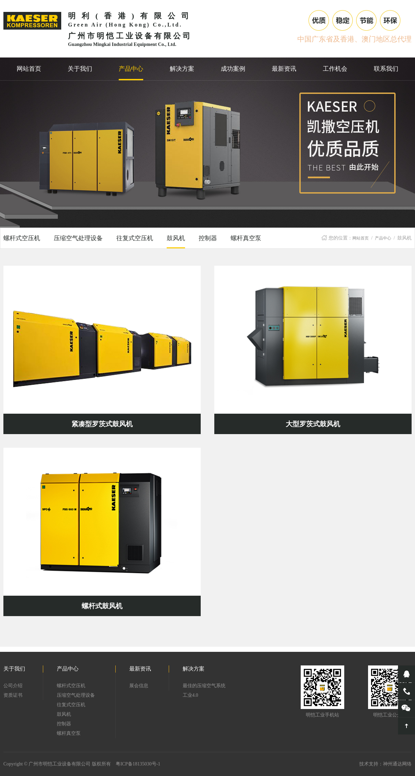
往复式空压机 (134, 238)
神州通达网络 (397, 763)
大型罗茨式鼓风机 (313, 424)
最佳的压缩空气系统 (204, 685)
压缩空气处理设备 (78, 238)
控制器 (208, 238)
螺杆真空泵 (246, 238)
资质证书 (12, 695)
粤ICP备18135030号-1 (138, 763)
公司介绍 (12, 685)
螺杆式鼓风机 (102, 606)
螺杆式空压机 (21, 238)
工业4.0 (190, 695)
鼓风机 (176, 238)
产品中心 (383, 238)
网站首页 (360, 238)
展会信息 (138, 685)
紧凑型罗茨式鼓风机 (102, 424)
